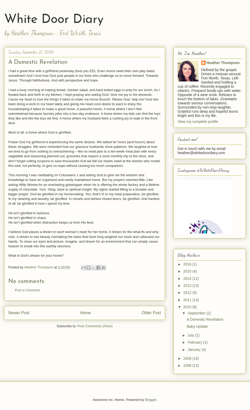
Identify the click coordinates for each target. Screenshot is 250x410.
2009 (187, 358)
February (195, 342)
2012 (187, 293)
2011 (187, 300)
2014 (187, 278)
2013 (187, 285)
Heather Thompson (223, 63)
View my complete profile (198, 121)
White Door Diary (54, 20)
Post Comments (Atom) (95, 326)
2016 (187, 264)
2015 (187, 271)
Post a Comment (27, 290)
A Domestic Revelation (205, 319)
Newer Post (18, 313)
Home (85, 313)
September (197, 313)
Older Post (151, 313)
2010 (187, 307)
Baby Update (197, 326)
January (195, 350)
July (191, 335)
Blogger (150, 400)
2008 (187, 365)
